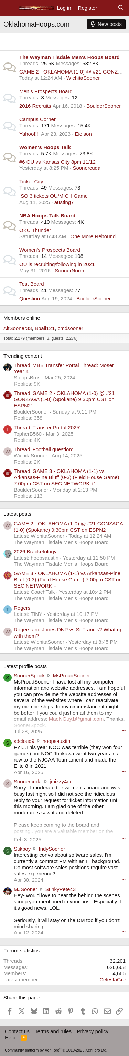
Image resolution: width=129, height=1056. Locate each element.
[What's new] (107, 8)
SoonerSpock (29, 675)
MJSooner (25, 889)
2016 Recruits (35, 106)
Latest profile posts (25, 666)
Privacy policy (92, 1031)
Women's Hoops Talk (45, 147)
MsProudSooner (71, 675)
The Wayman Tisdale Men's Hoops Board (69, 57)
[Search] (121, 8)
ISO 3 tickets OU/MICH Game (53, 196)
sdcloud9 (24, 741)
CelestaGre (112, 979)
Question (29, 298)
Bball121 (45, 328)
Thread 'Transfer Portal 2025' (47, 427)
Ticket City (31, 181)
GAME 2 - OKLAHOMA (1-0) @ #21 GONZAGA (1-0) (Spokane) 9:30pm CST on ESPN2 (68, 527)
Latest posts (17, 514)
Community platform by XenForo (56, 1050)
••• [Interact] (123, 730)
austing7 (64, 202)
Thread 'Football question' (43, 449)
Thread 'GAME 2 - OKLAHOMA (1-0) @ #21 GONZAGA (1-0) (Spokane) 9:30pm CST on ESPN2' (64, 399)
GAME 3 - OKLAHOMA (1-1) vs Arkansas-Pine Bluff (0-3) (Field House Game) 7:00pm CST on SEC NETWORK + (68, 579)
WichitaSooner (83, 78)
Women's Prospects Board (49, 250)
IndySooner (52, 849)
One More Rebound (93, 236)
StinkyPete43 (60, 889)
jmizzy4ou (61, 781)
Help (10, 1037)
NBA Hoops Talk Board (47, 216)
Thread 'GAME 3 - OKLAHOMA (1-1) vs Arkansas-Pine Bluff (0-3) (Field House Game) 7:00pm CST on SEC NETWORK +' (66, 477)
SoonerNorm (69, 270)
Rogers (22, 608)
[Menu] (9, 8)
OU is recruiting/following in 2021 (57, 264)
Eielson (83, 134)
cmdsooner (70, 328)
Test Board (31, 284)
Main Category (25, 39)
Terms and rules (53, 1031)
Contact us (17, 1031)
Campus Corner (37, 119)
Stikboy (22, 849)
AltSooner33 (17, 328)
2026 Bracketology (35, 551)
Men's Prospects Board (46, 91)
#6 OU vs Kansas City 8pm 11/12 (57, 162)
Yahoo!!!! (29, 134)
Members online (21, 318)
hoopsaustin (56, 741)
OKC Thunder (35, 230)
